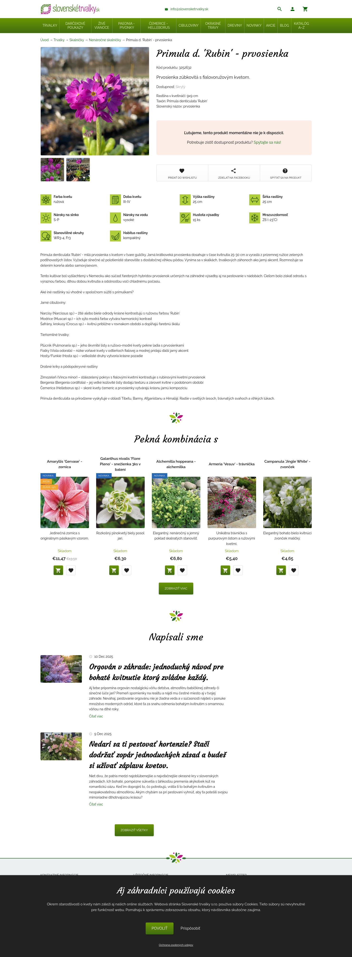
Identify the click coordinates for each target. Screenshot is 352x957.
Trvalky (59, 40)
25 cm (197, 199)
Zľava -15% (49, 487)
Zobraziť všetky (134, 830)
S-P (59, 217)
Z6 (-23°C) (268, 217)
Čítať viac (96, 716)
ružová (56, 199)
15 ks (199, 217)
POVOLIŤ (160, 928)
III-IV (125, 199)
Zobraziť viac (176, 588)
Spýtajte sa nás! (267, 142)
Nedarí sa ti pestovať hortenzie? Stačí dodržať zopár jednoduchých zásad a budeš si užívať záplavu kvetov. (157, 755)
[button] (292, 10)
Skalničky (76, 40)
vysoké (129, 217)
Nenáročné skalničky (105, 40)
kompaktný (129, 235)
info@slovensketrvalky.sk (189, 9)
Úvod (44, 40)
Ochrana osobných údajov (176, 945)
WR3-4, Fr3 (62, 235)
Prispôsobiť (190, 928)
